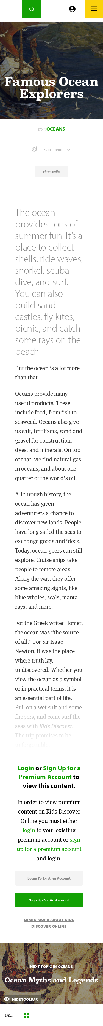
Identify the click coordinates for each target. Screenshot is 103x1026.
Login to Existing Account (49, 878)
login (29, 830)
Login (25, 768)
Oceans (55, 129)
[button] (51, 149)
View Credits (51, 171)
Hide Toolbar (21, 999)
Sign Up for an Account (49, 900)
